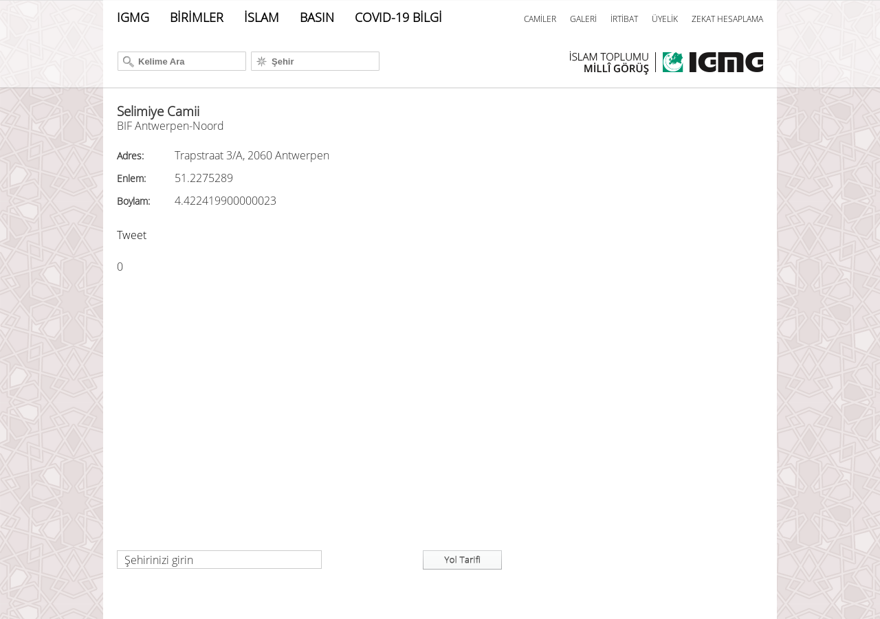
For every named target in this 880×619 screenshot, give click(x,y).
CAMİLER (540, 19)
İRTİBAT (624, 19)
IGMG (133, 17)
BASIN (317, 17)
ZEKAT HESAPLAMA (727, 19)
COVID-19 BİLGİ (398, 17)
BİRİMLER (196, 17)
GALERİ (583, 19)
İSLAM (261, 17)
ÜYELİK (665, 19)
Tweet (131, 234)
